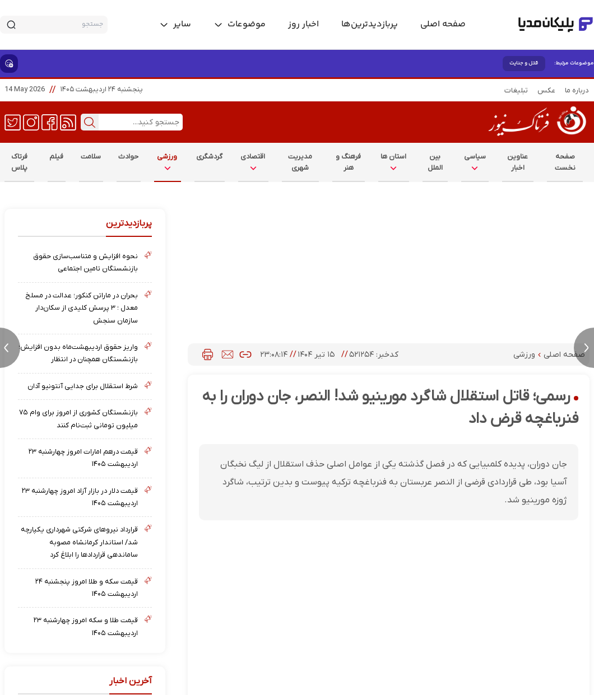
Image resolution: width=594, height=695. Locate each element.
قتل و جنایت (524, 63)
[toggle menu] (240, 24)
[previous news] (10, 347)
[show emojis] (9, 63)
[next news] (584, 347)
